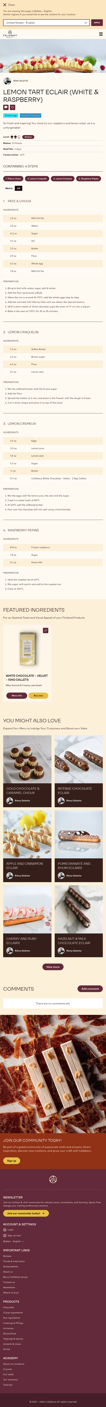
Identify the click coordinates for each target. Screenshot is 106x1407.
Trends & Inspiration (14, 1261)
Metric (9, 188)
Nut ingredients (11, 1317)
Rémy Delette (20, 81)
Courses (7, 1369)
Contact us (9, 1282)
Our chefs (8, 1374)
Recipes (7, 1256)
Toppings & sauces (13, 1338)
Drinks (6, 1349)
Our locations (10, 1379)
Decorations (9, 1333)
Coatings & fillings (13, 1323)
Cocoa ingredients (13, 1312)
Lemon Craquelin (38, 178)
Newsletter (9, 1287)
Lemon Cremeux (64, 178)
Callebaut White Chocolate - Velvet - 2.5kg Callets (58, 478)
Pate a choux (14, 178)
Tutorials (8, 1384)
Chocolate (8, 1307)
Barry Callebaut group (15, 1277)
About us (8, 1271)
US (18, 188)
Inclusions (8, 1328)
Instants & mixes (12, 1344)
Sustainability (10, 1266)
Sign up (11, 1160)
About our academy (13, 1363)
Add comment (90, 988)
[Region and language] (46, 22)
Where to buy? (11, 1292)
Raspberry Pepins (90, 178)
